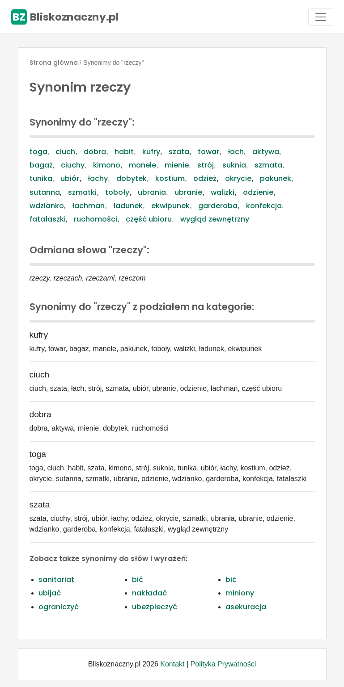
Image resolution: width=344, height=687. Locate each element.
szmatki (82, 192)
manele (142, 165)
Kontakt (172, 664)
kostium (170, 178)
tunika (41, 178)
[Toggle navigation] (320, 17)
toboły (117, 192)
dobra (95, 152)
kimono (106, 165)
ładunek (128, 206)
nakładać (149, 593)
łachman (88, 206)
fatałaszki (48, 219)
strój (205, 165)
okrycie (238, 178)
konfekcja (264, 206)
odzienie (258, 192)
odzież (205, 178)
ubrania (152, 192)
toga (38, 152)
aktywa (265, 152)
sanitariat (56, 579)
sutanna (45, 192)
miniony (239, 593)
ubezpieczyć (154, 607)
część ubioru (149, 219)
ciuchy (73, 165)
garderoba (218, 206)
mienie (177, 165)
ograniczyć (58, 607)
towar (208, 152)
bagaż (41, 165)
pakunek (275, 178)
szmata (268, 165)
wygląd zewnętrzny (214, 219)
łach (236, 152)
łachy (98, 178)
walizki (222, 192)
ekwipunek (170, 206)
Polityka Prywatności (223, 664)
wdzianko (47, 206)
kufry (151, 152)
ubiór (69, 178)
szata (179, 152)
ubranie (188, 192)
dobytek (131, 178)
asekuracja (245, 607)
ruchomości (95, 219)
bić (137, 579)
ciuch (65, 152)
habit (124, 152)
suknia (234, 165)
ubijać (49, 593)
